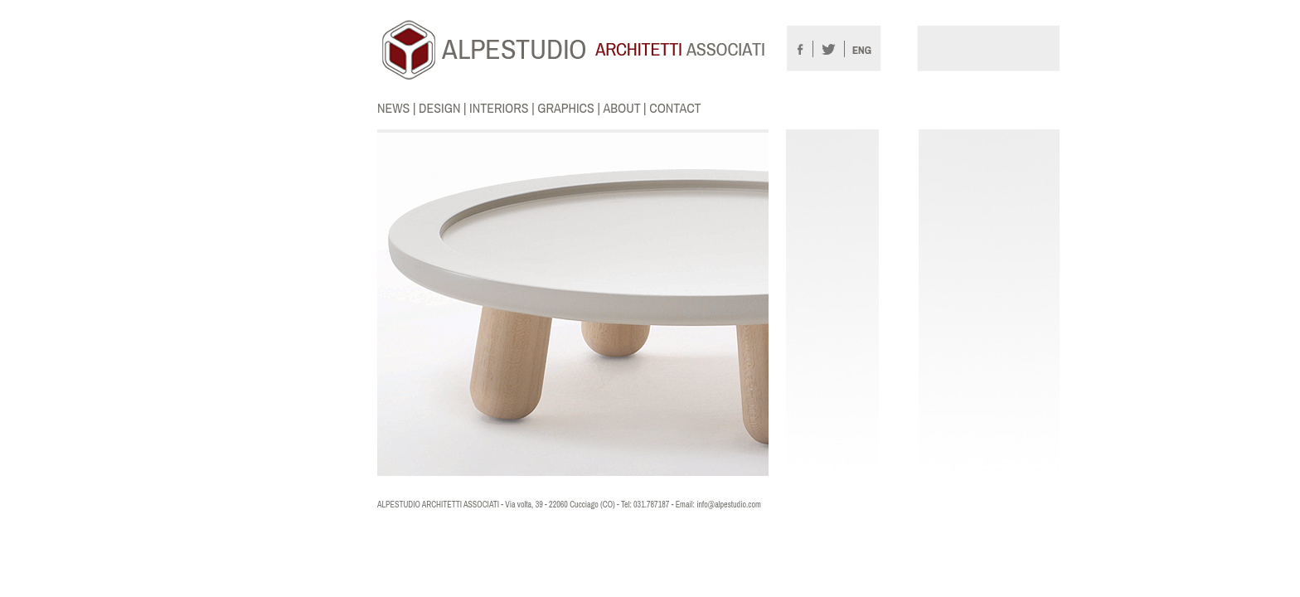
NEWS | (398, 108)
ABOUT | (626, 108)
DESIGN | (444, 108)
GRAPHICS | (570, 108)
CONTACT (675, 108)
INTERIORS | (503, 108)
